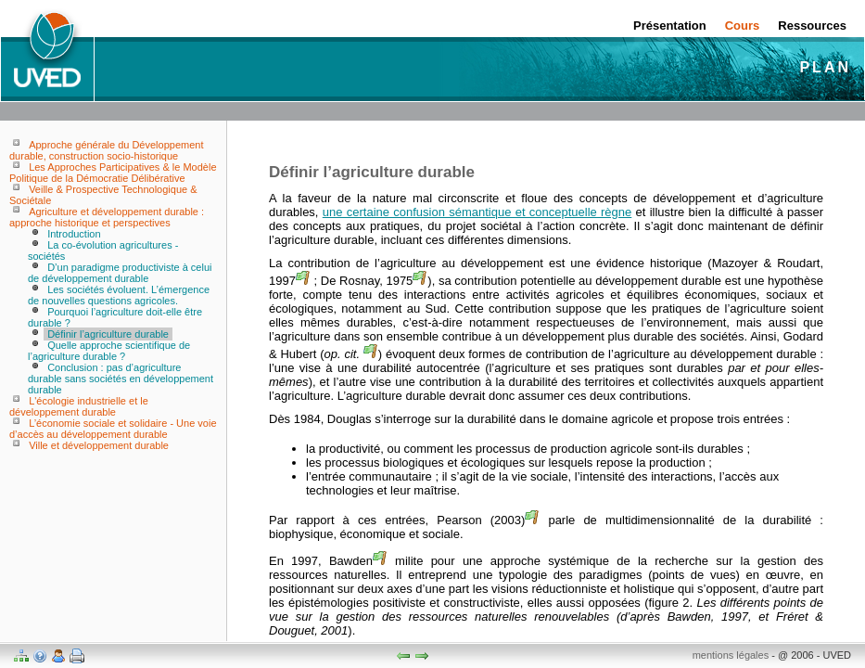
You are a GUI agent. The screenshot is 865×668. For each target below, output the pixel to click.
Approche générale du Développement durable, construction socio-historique (106, 150)
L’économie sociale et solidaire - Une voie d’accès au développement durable (113, 429)
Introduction (73, 233)
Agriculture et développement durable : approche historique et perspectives (106, 217)
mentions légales (731, 655)
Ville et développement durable (99, 445)
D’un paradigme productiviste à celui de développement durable (119, 273)
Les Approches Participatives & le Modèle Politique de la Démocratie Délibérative (113, 172)
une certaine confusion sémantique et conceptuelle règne (477, 212)
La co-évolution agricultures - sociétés (103, 250)
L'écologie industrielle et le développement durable (78, 406)
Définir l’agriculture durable (108, 334)
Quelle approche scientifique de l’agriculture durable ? (109, 351)
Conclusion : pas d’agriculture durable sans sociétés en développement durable (120, 378)
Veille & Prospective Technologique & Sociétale (103, 195)
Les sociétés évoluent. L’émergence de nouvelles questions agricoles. (119, 295)
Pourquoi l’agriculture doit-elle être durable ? (115, 317)
